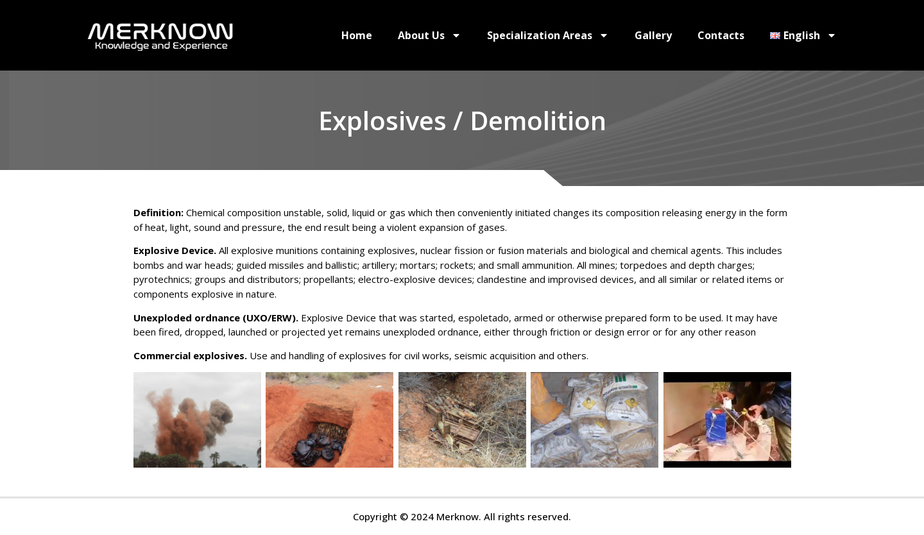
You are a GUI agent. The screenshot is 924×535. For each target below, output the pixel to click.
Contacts (720, 35)
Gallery (653, 35)
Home (356, 35)
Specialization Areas (548, 35)
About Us (429, 35)
